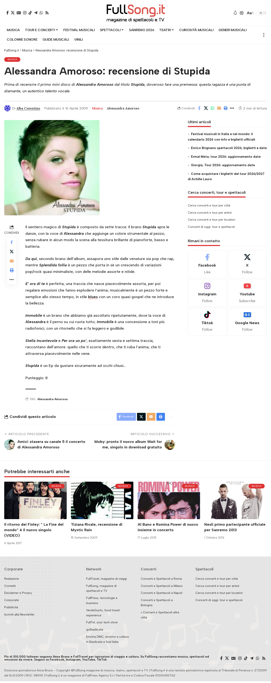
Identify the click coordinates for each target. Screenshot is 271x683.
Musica (13, 59)
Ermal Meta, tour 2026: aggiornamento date (226, 157)
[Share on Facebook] (199, 109)
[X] (13, 13)
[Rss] (47, 13)
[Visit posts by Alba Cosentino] (7, 109)
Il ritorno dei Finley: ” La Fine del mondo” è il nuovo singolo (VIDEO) (34, 531)
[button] (241, 13)
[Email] (219, 109)
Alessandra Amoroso (127, 109)
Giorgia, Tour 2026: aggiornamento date (223, 166)
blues (93, 297)
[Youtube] (247, 294)
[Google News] (19, 13)
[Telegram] (36, 13)
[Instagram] (25, 13)
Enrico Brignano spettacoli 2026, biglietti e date (229, 149)
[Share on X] (206, 109)
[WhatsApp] (41, 13)
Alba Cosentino (29, 109)
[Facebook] (7, 13)
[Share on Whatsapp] (212, 109)
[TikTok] (30, 13)
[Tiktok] (207, 322)
